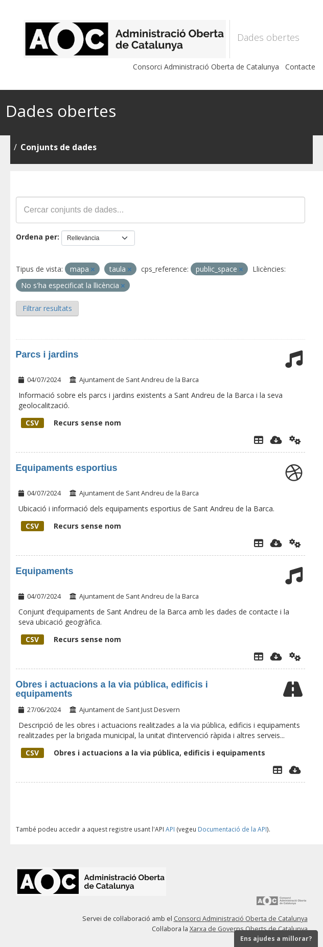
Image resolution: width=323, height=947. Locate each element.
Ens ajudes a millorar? (276, 938)
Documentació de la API (232, 829)
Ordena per (36, 237)
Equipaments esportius (67, 468)
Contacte (300, 67)
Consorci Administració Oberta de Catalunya (206, 67)
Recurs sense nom (71, 423)
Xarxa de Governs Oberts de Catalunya (249, 929)
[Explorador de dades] (258, 439)
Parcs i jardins (47, 354)
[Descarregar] (276, 439)
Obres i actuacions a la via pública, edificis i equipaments (112, 689)
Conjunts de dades (58, 147)
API (170, 829)
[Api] (295, 439)
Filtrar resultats (47, 308)
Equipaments (45, 571)
